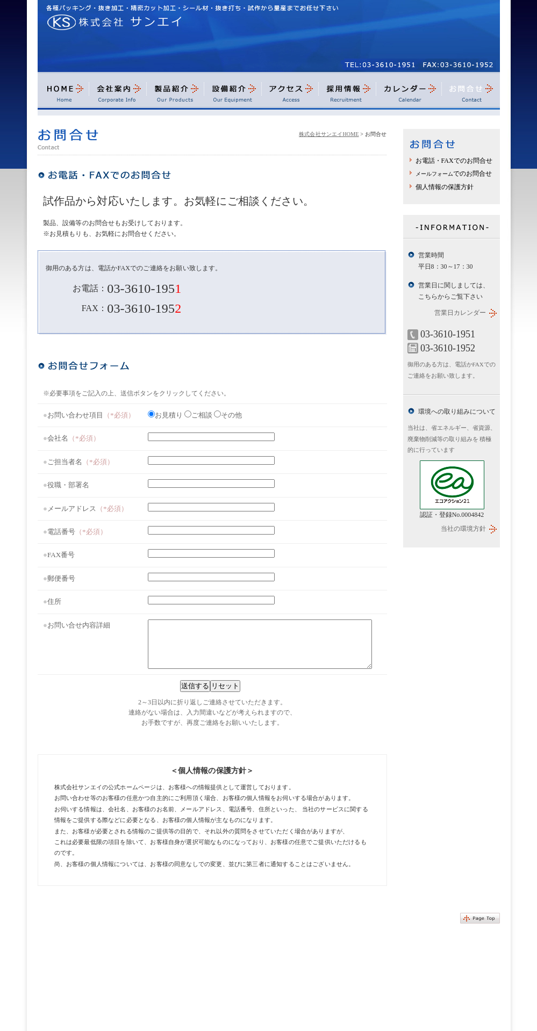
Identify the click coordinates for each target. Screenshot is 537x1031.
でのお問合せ (454, 173)
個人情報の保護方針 (445, 187)
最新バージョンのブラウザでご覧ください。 (212, 566)
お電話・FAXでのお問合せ (454, 160)
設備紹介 (233, 94)
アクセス (290, 94)
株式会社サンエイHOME (329, 134)
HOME (63, 94)
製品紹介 (175, 94)
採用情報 (347, 94)
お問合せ (471, 94)
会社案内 (117, 94)
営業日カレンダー (460, 312)
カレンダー (409, 94)
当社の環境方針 (463, 528)
